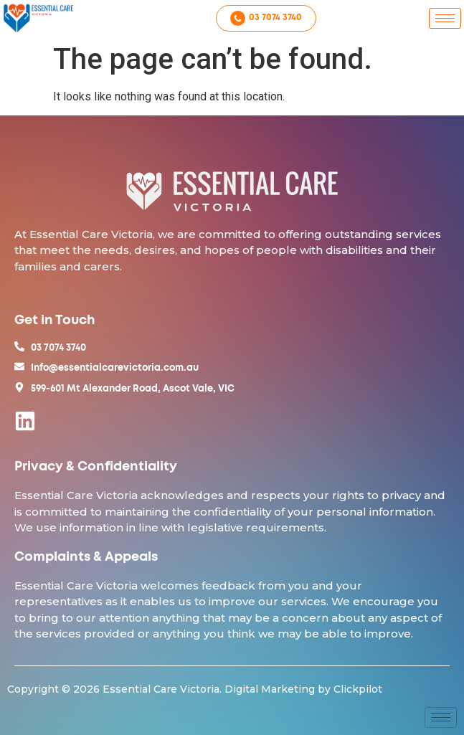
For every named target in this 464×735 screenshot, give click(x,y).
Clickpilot (357, 689)
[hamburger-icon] (445, 18)
